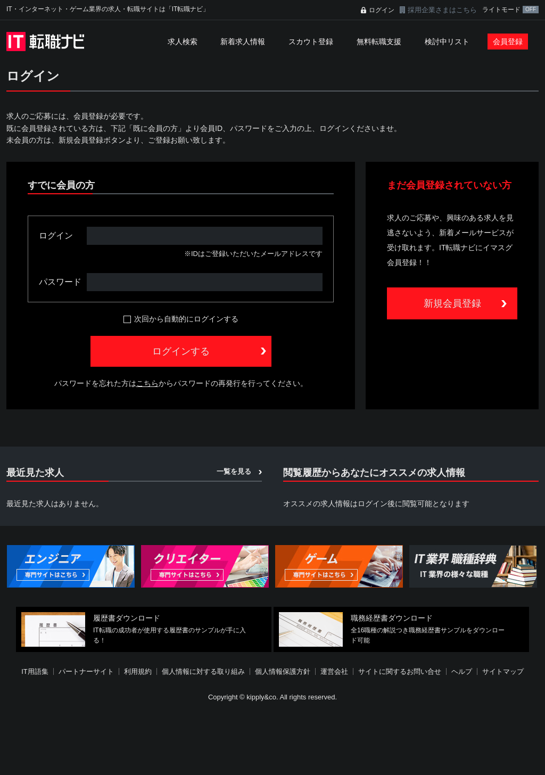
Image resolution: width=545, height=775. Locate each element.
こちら (147, 383)
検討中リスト (447, 41)
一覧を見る (234, 471)
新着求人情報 (242, 41)
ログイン (381, 10)
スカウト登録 (310, 41)
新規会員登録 (452, 303)
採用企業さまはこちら (442, 10)
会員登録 (508, 41)
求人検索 (182, 41)
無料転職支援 (379, 41)
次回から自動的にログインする (186, 319)
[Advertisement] (272, 740)
